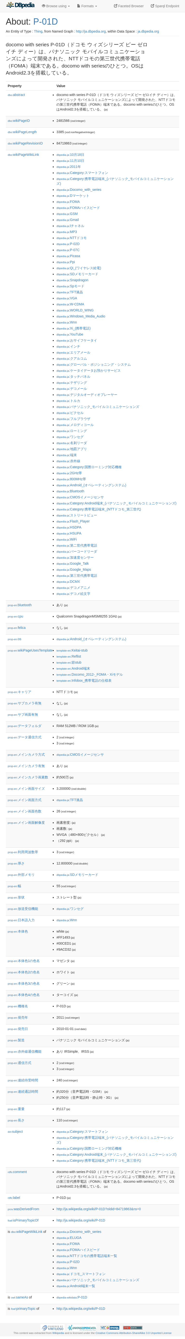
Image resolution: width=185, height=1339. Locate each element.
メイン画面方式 (24, 800)
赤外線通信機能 (24, 1051)
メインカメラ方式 (26, 754)
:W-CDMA (70, 304)
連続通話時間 (23, 1091)
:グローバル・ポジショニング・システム (93, 364)
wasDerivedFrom (23, 1209)
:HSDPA (68, 527)
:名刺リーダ (71, 443)
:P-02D (67, 244)
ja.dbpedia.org (148, 31)
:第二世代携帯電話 (76, 545)
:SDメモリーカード (77, 274)
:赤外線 (68, 461)
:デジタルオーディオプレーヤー (86, 395)
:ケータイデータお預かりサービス (88, 370)
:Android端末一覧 (75, 1286)
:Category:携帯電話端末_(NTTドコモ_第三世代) (98, 509)
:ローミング (71, 431)
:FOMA (68, 202)
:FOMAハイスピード (78, 208)
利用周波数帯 (23, 852)
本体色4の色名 (24, 995)
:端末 (66, 455)
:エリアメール (73, 352)
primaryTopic (23, 1309)
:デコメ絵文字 (73, 594)
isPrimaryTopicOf (23, 1220)
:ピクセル (69, 413)
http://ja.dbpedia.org (91, 31)
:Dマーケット (72, 196)
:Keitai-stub (71, 650)
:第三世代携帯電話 (76, 575)
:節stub (68, 662)
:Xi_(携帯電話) (73, 328)
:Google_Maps (73, 569)
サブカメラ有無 (24, 703)
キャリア (19, 692)
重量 (16, 1109)
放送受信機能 (23, 909)
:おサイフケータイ (76, 340)
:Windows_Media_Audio (80, 316)
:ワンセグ (69, 437)
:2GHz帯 (69, 473)
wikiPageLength (22, 132)
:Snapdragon (72, 280)
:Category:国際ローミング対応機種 (89, 467)
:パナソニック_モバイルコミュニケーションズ (97, 407)
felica (17, 628)
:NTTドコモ (71, 238)
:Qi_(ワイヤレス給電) (78, 268)
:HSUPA (68, 533)
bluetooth (20, 605)
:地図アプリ (71, 449)
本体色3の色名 (24, 983)
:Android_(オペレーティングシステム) (91, 485)
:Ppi (65, 262)
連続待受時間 (23, 1080)
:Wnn (66, 322)
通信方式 (19, 1063)
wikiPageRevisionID (25, 143)
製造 (16, 1040)
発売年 (18, 1017)
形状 (16, 897)
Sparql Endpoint (165, 6)
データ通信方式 (24, 737)
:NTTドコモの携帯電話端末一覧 (86, 1256)
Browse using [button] (56, 6)
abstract (16, 95)
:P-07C (67, 250)
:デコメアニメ (73, 588)
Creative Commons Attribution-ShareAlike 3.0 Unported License (133, 1333)
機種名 (18, 1006)
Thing (38, 31)
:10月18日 (70, 155)
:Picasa (68, 256)
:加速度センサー (74, 557)
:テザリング (71, 383)
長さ (16, 1120)
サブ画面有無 (23, 714)
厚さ (16, 863)
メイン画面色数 (24, 811)
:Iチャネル (70, 226)
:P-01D (71, 1297)
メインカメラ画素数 (28, 777)
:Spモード (70, 286)
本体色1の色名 (24, 961)
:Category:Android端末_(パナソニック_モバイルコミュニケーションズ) (116, 503)
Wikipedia (58, 1333)
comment (17, 1172)
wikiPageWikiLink (23, 155)
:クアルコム (71, 358)
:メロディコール (74, 425)
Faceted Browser (129, 6)
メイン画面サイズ (26, 788)
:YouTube (69, 334)
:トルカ (68, 401)
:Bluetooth (70, 491)
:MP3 (66, 232)
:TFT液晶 (69, 292)
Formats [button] (87, 6)
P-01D (45, 22)
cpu (15, 616)
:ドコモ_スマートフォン (81, 1274)
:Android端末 (73, 668)
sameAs (19, 1297)
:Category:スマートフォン (82, 173)
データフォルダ (24, 726)
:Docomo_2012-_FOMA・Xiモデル (89, 674)
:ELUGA (68, 1238)
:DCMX (68, 582)
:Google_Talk (72, 563)
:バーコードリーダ (76, 551)
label (14, 1198)
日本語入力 (21, 920)
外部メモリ (21, 875)
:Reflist (68, 656)
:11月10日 (70, 161)
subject (15, 1131)
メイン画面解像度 (26, 822)
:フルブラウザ (73, 419)
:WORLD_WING (74, 310)
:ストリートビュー (76, 515)
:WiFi (66, 539)
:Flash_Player (73, 521)
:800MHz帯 (71, 479)
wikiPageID (19, 121)
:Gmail (67, 220)
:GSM (67, 214)
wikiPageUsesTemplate (30, 650)
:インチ (68, 346)
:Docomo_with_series (78, 190)
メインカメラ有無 (26, 766)
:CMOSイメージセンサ (80, 497)
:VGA (66, 298)
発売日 (18, 1029)
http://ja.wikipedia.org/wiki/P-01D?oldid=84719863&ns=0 (98, 1209)
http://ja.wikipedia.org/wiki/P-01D (80, 1220)
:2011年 (68, 167)
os (14, 639)
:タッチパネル (73, 376)
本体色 (18, 931)
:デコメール (71, 389)
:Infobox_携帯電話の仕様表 (84, 680)
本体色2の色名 (24, 972)
